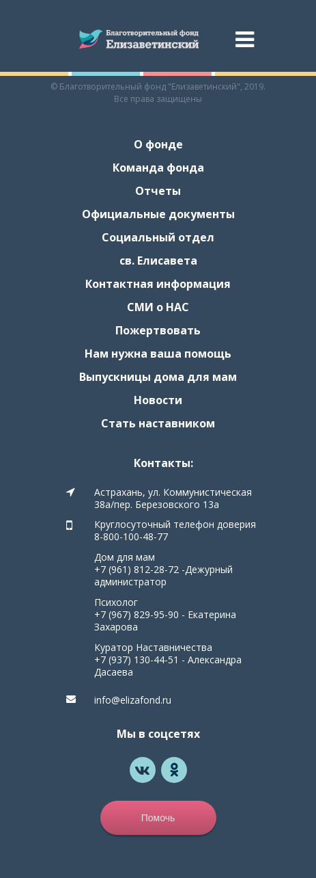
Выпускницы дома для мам (158, 376)
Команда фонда (158, 167)
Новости (158, 400)
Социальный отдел (158, 237)
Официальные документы (158, 214)
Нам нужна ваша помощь (158, 353)
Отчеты (158, 190)
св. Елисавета (158, 260)
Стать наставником (158, 423)
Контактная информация (158, 283)
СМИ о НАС (158, 307)
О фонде (158, 144)
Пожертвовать (158, 330)
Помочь (158, 817)
